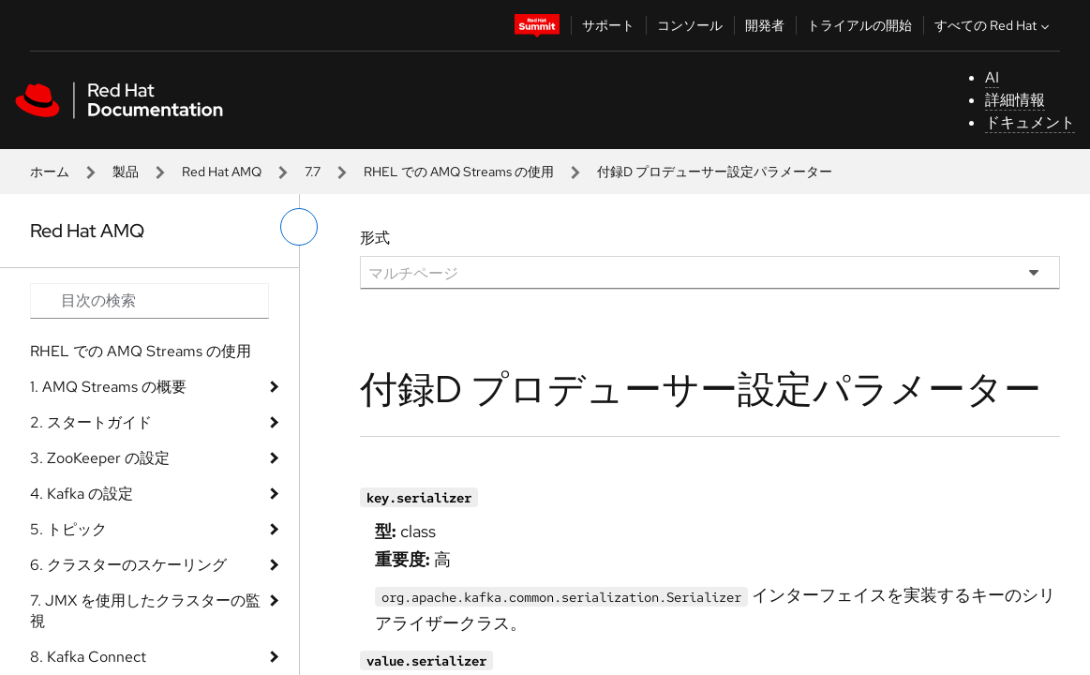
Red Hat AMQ (221, 171)
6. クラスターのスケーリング (128, 565)
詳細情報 (1015, 100)
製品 (125, 171)
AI (992, 77)
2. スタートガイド (91, 422)
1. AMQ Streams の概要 (108, 387)
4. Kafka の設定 (81, 493)
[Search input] (149, 301)
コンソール (690, 25)
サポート (608, 25)
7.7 (313, 171)
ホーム (49, 171)
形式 (375, 238)
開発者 (764, 25)
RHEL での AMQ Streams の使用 (459, 171)
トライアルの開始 (859, 25)
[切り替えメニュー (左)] (299, 227)
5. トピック (68, 529)
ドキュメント (1030, 122)
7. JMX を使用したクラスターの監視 (145, 611)
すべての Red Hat (993, 25)
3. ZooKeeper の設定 (100, 458)
